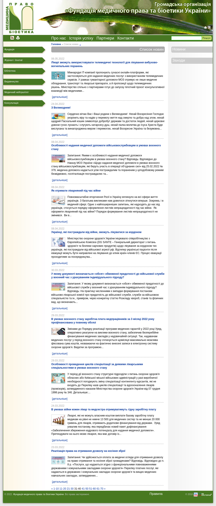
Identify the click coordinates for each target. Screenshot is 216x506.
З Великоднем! (60, 107)
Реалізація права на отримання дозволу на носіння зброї (88, 450)
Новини (178, 49)
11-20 (62, 488)
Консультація (11, 103)
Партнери (105, 38)
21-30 (70, 488)
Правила (156, 494)
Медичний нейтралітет (16, 92)
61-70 (100, 488)
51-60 (92, 488)
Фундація (9, 49)
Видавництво (11, 81)
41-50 (85, 488)
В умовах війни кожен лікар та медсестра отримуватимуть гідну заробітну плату (103, 409)
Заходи (178, 60)
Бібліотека (9, 70)
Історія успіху (81, 38)
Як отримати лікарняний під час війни (76, 190)
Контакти (125, 38)
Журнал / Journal (13, 60)
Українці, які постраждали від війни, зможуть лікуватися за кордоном (96, 232)
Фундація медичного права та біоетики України (38, 494)
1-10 (56, 488)
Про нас (58, 38)
